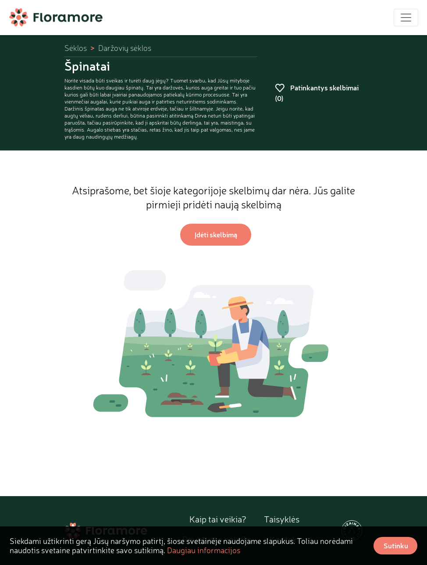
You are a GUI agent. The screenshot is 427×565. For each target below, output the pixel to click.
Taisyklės (281, 519)
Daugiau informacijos (203, 550)
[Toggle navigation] (406, 17)
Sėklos (75, 48)
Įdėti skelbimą (216, 234)
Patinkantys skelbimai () (317, 93)
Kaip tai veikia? (217, 519)
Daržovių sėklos (124, 48)
